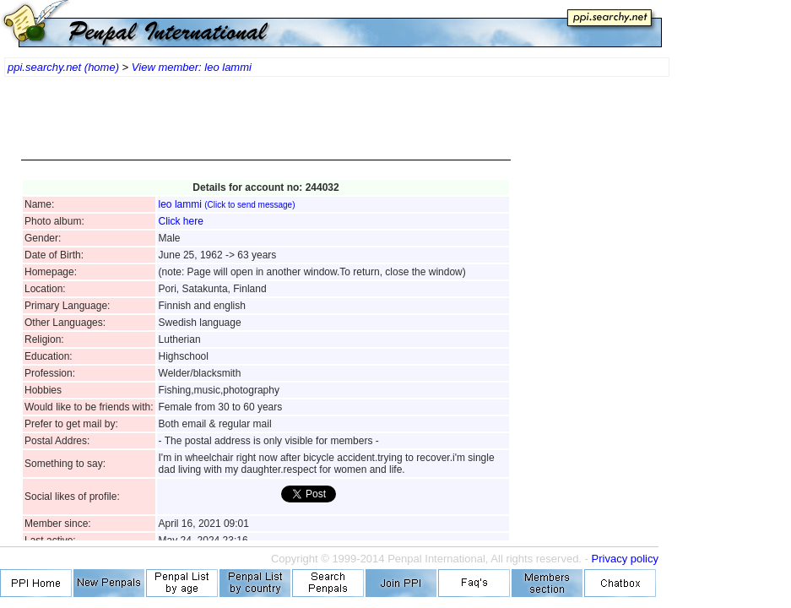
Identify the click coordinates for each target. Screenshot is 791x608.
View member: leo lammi (192, 67)
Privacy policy (625, 558)
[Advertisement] (265, 126)
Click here (181, 221)
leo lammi (227, 204)
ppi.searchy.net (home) (63, 67)
